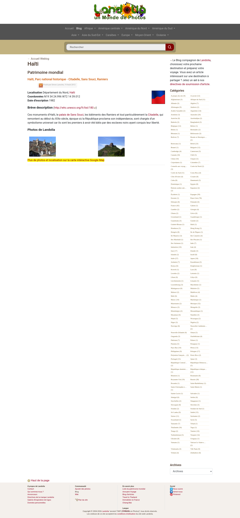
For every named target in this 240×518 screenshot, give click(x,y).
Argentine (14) (195, 111)
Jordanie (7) (175, 262)
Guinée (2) (194, 221)
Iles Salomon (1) (177, 243)
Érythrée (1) (175, 194)
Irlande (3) (194, 251)
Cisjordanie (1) (176, 162)
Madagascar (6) (176, 288)
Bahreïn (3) (175, 122)
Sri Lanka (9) (176, 412)
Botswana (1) (176, 144)
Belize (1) (194, 126)
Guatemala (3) (176, 221)
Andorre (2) (194, 107)
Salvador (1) (195, 393)
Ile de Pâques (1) (196, 232)
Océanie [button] (161, 35)
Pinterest (175, 494)
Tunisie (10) (194, 431)
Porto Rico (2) (195, 355)
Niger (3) (174, 322)
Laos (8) (193, 269)
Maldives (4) (195, 292)
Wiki (76, 494)
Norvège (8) (175, 326)
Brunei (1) (174, 147)
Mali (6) (174, 296)
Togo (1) (193, 427)
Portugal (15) (175, 359)
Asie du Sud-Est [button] (91, 35)
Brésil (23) (194, 144)
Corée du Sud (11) (177, 173)
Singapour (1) (195, 401)
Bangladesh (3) (196, 122)
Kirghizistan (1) (196, 266)
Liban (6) (174, 277)
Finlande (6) (194, 202)
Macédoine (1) (195, 285)
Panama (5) (175, 344)
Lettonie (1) (194, 273)
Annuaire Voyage (129, 492)
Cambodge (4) (176, 151)
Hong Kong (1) (196, 228)
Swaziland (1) (176, 420)
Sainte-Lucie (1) (177, 393)
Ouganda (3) (175, 336)
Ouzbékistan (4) (196, 336)
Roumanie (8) (195, 376)
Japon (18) (194, 258)
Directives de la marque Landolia (41, 497)
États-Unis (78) (196, 198)
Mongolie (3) (195, 307)
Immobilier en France (131, 500)
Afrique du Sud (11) (197, 99)
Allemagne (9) (176, 107)
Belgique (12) (176, 126)
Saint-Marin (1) (196, 387)
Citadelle (153, 114)
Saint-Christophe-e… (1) (178, 388)
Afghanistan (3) (176, 99)
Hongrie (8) (175, 232)
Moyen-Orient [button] (143, 35)
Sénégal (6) (175, 397)
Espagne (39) (195, 194)
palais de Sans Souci (71, 114)
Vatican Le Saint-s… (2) (198, 443)
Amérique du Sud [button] (162, 28)
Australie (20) (195, 115)
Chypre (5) (194, 159)
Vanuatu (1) (175, 442)
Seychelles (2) (176, 401)
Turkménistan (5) (177, 435)
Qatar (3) (193, 359)
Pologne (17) (195, 351)
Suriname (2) (195, 416)
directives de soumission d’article (190, 84)
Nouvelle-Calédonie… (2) (198, 327)
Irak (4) (193, 247)
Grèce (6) (193, 213)
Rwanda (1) (175, 383)
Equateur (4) (195, 188)
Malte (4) (193, 296)
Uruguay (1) (194, 439)
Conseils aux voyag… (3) (179, 167)
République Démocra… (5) (199, 364)
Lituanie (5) (194, 281)
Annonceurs (32, 494)
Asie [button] (74, 35)
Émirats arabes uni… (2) (178, 189)
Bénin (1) (174, 130)
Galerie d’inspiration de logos (39, 500)
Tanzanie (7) (175, 424)
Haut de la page (38, 480)
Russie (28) (194, 379)
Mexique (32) (195, 303)
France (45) (175, 206)
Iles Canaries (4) (196, 236)
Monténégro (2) (176, 311)
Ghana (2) (174, 213)
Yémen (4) (175, 453)
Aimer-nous (176, 492)
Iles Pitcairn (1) (196, 240)
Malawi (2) (175, 292)
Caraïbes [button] (111, 35)
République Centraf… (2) (179, 364)
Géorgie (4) (194, 209)
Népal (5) (174, 318)
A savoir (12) (195, 96)
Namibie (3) (194, 315)
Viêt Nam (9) (195, 449)
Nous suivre (176, 489)
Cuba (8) (174, 180)
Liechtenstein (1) (177, 281)
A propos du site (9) (178, 96)
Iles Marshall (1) (177, 240)
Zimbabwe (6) (195, 453)
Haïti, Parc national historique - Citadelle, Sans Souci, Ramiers (68, 79)
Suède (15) (194, 412)
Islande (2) (175, 255)
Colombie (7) (195, 162)
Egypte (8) (194, 184)
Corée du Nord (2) (197, 166)
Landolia (205, 60)
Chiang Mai (127, 503)
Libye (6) (193, 277)
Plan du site (81, 500)
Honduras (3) (175, 228)
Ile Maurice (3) (176, 236)
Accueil (69, 28)
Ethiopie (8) (175, 202)
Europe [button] (126, 35)
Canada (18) (175, 155)
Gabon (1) (194, 206)
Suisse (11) (175, 416)
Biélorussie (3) (195, 133)
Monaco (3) (175, 307)
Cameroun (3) (195, 151)
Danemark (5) (195, 180)
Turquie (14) (195, 435)
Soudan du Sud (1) (197, 409)
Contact (31, 489)
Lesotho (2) (175, 273)
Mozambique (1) (196, 311)
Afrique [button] (89, 28)
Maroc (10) (175, 300)
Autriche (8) (175, 118)
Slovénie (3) (194, 405)
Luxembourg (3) (177, 285)
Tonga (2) (174, 431)
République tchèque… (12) (198, 370)
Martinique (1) (195, 300)
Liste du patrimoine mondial (133, 489)
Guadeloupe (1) (196, 217)
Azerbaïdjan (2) (196, 118)
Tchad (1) (193, 424)
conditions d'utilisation (126, 514)
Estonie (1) (175, 198)
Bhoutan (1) (175, 133)
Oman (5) (193, 332)
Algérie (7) (194, 103)
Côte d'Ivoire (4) (177, 177)
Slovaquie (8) (176, 405)
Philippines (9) (176, 351)
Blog (79, 28)
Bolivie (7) (175, 137)
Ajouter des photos (82, 489)
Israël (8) (193, 255)
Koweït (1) (175, 269)
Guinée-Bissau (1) (177, 224)
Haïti (72, 92)
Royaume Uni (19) (177, 379)
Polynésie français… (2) (180, 355)
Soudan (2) (175, 409)
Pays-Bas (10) (176, 348)
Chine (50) (175, 159)
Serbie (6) (194, 397)
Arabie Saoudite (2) (178, 111)
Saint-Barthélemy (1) (198, 383)
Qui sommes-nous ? (36, 492)
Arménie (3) (175, 115)
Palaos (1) (194, 340)
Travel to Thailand (129, 497)
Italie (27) (174, 258)
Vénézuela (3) (176, 449)
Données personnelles (37, 503)
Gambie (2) (175, 209)
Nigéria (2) (194, 322)
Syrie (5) (193, 420)
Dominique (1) (176, 184)
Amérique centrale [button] (109, 28)
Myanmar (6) (175, 315)
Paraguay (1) (195, 344)
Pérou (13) (194, 348)
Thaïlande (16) (176, 427)
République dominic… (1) (179, 370)
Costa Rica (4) (195, 173)
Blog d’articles (128, 494)
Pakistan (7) (175, 340)
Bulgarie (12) (195, 147)
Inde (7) (193, 243)
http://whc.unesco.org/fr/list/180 (75, 107)
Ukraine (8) (175, 439)
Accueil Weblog (40, 58)
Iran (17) (174, 251)
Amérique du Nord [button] (136, 28)
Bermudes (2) (195, 130)
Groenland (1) (176, 217)
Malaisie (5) (194, 288)
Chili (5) (193, 155)
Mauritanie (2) (176, 303)
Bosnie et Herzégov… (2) (198, 138)
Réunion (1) (175, 376)
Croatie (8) (194, 177)
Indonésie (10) (176, 247)
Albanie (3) (175, 103)
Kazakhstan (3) (196, 262)
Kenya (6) (174, 266)
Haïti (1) (193, 224)
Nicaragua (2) (195, 318)
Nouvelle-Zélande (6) (179, 332)
